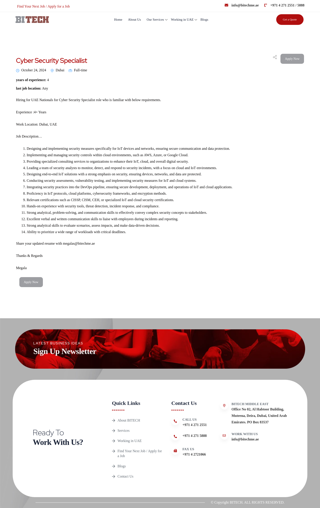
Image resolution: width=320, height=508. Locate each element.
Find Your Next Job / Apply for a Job (140, 453)
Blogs (204, 19)
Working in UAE (182, 19)
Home (118, 19)
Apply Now (292, 58)
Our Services (155, 19)
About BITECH (129, 420)
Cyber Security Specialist (51, 60)
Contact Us (126, 476)
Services (124, 430)
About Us (134, 19)
